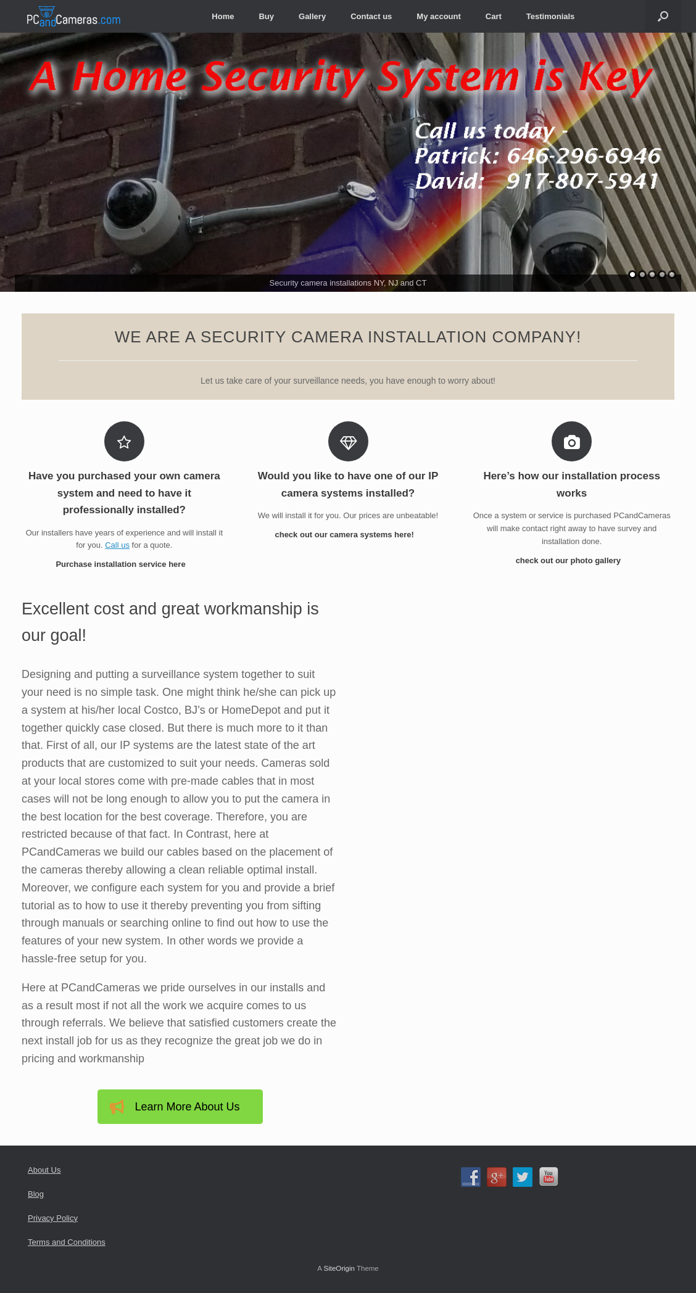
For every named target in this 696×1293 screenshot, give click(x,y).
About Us (44, 1170)
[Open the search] (663, 16)
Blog (36, 1194)
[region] (348, 162)
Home (223, 16)
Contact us (371, 16)
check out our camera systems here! (348, 534)
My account (438, 16)
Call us (117, 545)
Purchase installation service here (124, 564)
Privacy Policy (53, 1218)
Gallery (312, 16)
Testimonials (550, 16)
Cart (494, 16)
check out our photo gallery (572, 560)
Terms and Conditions (67, 1242)
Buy (266, 16)
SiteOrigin (339, 1268)
